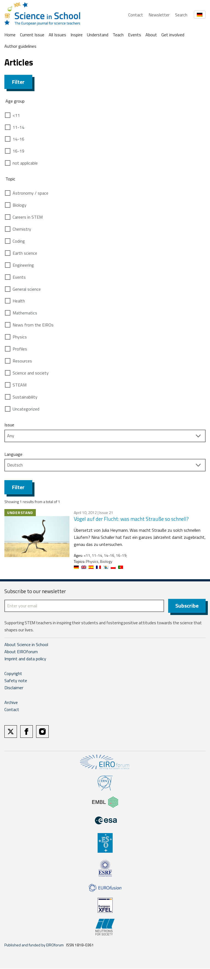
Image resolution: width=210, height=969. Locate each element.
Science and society (31, 373)
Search (181, 14)
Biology (20, 205)
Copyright (13, 673)
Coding (19, 241)
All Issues (57, 34)
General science (27, 289)
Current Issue (32, 34)
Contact (135, 14)
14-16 (18, 139)
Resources (22, 361)
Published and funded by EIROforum (34, 945)
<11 (16, 115)
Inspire (77, 34)
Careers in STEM (28, 217)
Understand (97, 34)
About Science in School (26, 644)
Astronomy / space (30, 193)
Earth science (25, 253)
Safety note (15, 680)
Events (134, 34)
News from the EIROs (33, 325)
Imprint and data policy (25, 659)
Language (13, 454)
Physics (20, 337)
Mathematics (25, 313)
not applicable (25, 163)
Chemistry (22, 229)
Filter (18, 82)
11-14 (18, 127)
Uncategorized (26, 409)
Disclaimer (13, 688)
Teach (118, 34)
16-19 (18, 151)
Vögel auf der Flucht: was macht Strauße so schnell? (131, 519)
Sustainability (25, 397)
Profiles (20, 349)
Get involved (172, 34)
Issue (9, 424)
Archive (11, 702)
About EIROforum (21, 652)
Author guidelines (20, 46)
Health (19, 301)
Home (10, 34)
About (151, 34)
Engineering (23, 265)
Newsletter (159, 14)
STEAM (20, 385)
